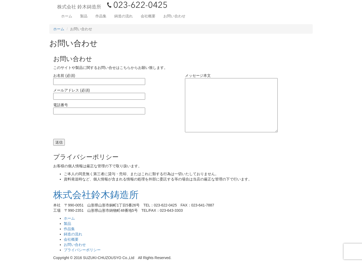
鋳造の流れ (123, 16)
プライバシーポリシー (82, 250)
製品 (83, 16)
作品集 (100, 16)
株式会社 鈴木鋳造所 (79, 6)
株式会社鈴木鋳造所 (96, 194)
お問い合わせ (174, 16)
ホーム (66, 16)
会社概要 (148, 16)
